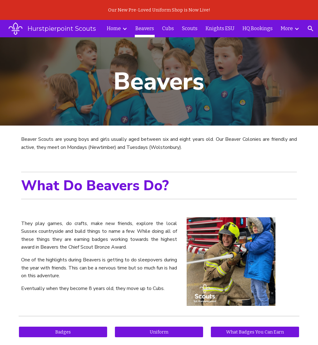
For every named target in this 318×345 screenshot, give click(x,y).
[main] (158, 81)
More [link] (287, 28)
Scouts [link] (190, 28)
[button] (310, 28)
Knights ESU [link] (220, 28)
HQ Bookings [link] (258, 28)
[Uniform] (159, 331)
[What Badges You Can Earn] (255, 331)
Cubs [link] (168, 28)
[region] (159, 10)
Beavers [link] (144, 28)
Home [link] (114, 28)
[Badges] (63, 331)
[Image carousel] (231, 261)
